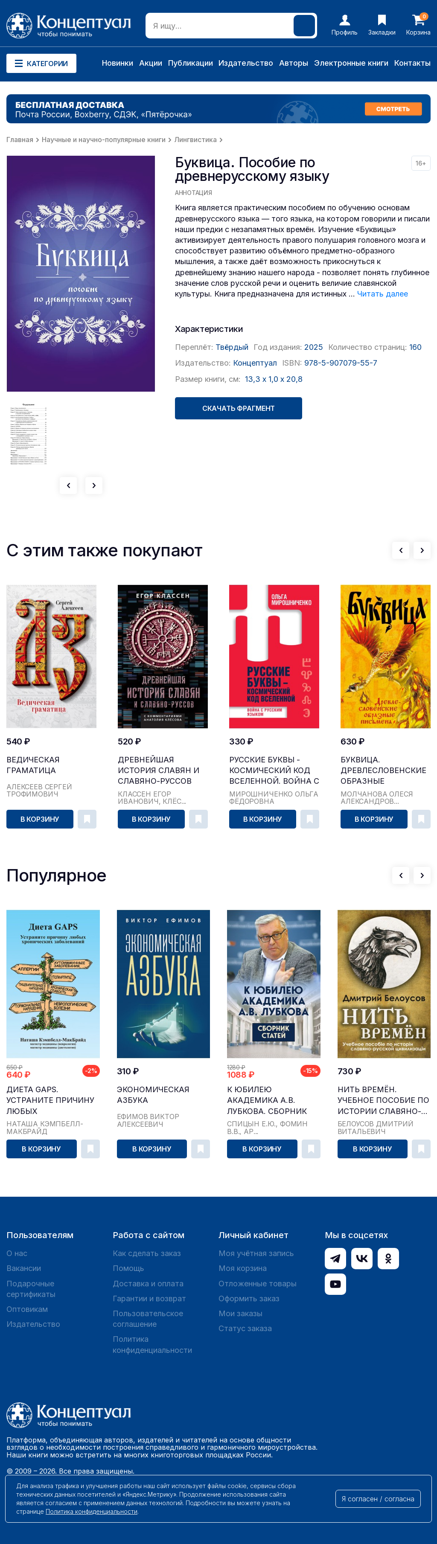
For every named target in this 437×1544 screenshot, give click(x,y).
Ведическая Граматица (33, 765)
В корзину (40, 819)
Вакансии (23, 1268)
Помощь (128, 1268)
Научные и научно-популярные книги (104, 139)
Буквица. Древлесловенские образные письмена (383, 770)
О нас (16, 1253)
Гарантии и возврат (149, 1298)
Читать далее (382, 293)
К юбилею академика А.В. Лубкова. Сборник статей (267, 1100)
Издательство (245, 62)
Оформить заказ (249, 1298)
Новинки (117, 62)
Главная (19, 139)
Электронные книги (351, 62)
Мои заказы (240, 1313)
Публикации (190, 62)
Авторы (293, 62)
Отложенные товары (257, 1283)
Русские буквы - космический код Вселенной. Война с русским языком (274, 770)
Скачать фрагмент (238, 408)
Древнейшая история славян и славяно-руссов (158, 770)
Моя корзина (242, 1268)
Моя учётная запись (256, 1253)
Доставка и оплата (148, 1283)
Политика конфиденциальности (152, 1344)
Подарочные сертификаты (30, 1289)
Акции (150, 62)
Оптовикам (27, 1309)
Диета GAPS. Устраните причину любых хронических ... (50, 1100)
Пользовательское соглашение (148, 1319)
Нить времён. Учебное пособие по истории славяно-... (383, 1100)
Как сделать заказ (147, 1253)
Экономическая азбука (153, 1095)
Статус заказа (245, 1328)
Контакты (412, 62)
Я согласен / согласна (378, 1499)
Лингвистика (195, 139)
